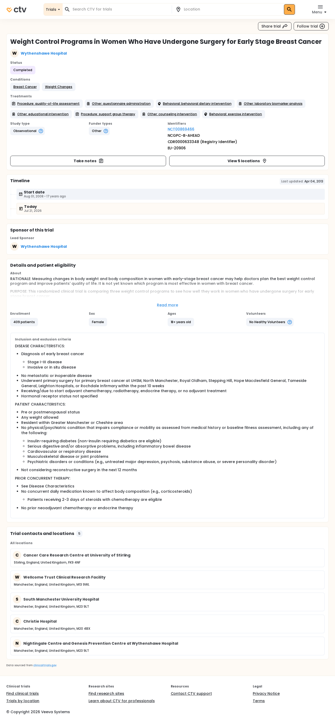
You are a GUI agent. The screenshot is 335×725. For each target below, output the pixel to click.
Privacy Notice (266, 693)
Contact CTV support (191, 693)
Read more (167, 305)
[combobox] (120, 9)
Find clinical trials (22, 693)
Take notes (89, 161)
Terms (259, 700)
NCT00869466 (181, 129)
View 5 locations (247, 161)
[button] (25, 87)
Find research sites (106, 693)
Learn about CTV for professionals (122, 700)
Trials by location (22, 700)
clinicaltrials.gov (44, 665)
